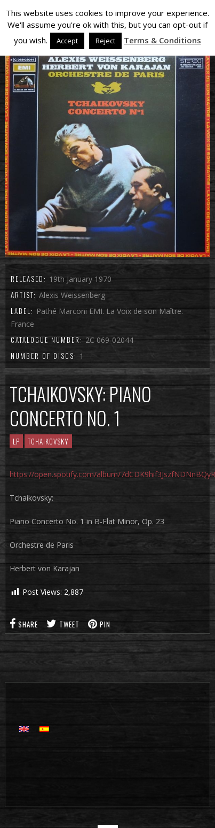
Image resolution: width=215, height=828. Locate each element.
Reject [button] (105, 40)
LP (16, 441)
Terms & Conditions (162, 40)
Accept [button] (67, 40)
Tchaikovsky (48, 441)
